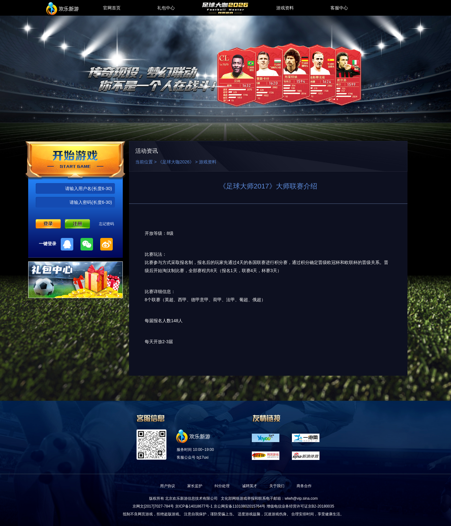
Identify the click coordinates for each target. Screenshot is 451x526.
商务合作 (304, 486)
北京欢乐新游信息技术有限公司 (191, 498)
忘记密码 (106, 224)
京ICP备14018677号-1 (194, 506)
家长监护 (194, 486)
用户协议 (167, 486)
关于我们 (276, 486)
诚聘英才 (249, 486)
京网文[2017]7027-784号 (153, 506)
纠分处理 (222, 486)
